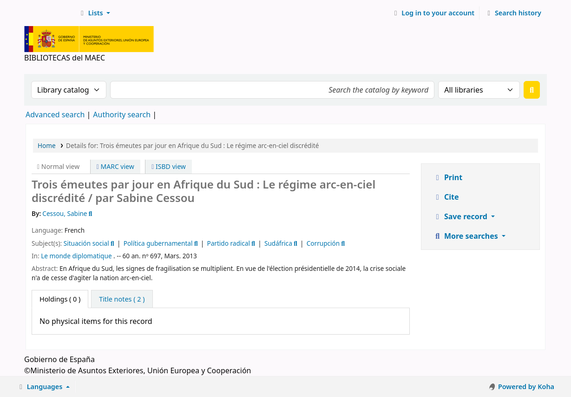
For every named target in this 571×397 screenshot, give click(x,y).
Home (47, 145)
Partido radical (228, 243)
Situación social (86, 243)
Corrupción (323, 243)
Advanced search (55, 114)
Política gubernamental (158, 243)
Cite (446, 197)
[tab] (121, 299)
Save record (461, 216)
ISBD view (168, 166)
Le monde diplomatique (76, 255)
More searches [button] (466, 236)
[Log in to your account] (433, 13)
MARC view (115, 166)
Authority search (122, 114)
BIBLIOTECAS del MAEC (49, 13)
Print (447, 177)
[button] (94, 13)
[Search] (532, 90)
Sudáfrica (278, 243)
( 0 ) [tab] (59, 299)
